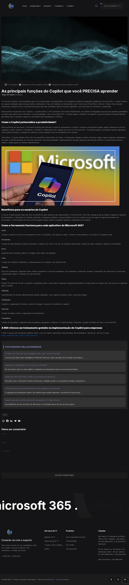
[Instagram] (118, 579)
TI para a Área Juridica (53, 545)
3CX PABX (70, 545)
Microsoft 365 (71, 549)
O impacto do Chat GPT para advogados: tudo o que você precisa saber (32, 353)
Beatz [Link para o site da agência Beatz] (52, 579)
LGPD (46, 549)
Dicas (5, 415)
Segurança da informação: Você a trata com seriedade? (26, 365)
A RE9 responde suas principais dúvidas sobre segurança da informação (32, 388)
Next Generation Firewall (76, 537)
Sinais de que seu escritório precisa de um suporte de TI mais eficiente (32, 400)
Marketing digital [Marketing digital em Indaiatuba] (62, 579)
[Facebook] (111, 579)
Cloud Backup (71, 541)
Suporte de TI (49, 537)
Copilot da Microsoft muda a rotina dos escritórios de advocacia (30, 377)
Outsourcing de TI (51, 541)
